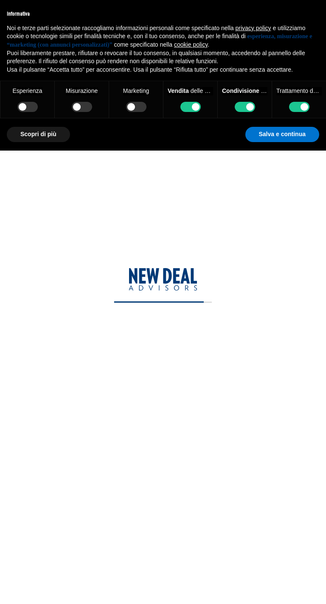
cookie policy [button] (191, 44)
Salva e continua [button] (282, 134)
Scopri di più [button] (38, 134)
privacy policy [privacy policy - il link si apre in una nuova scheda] (253, 28)
